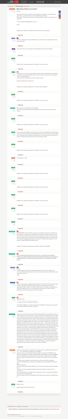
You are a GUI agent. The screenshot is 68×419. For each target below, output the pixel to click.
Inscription (25, 406)
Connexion (26, 6)
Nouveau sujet (19, 6)
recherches (35, 416)
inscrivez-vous (56, 409)
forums (24, 2)
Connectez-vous (47, 409)
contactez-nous (39, 416)
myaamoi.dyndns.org (29, 387)
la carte (31, 2)
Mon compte (57, 2)
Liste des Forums (11, 406)
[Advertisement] (34, 400)
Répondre (20, 35)
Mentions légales (21, 416)
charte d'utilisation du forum (13, 414)
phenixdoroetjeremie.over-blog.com (25, 80)
